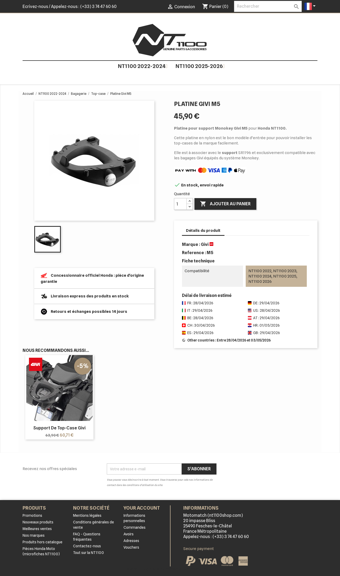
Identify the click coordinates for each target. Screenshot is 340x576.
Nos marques (34, 535)
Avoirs (129, 534)
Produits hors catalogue (42, 542)
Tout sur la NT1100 (88, 553)
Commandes (135, 527)
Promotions (32, 515)
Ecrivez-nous (35, 6)
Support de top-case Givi (59, 427)
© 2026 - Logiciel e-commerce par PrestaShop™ (170, 569)
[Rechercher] (268, 6)
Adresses (131, 541)
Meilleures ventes (37, 529)
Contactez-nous (87, 546)
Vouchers (131, 547)
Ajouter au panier (225, 203)
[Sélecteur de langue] (310, 6)
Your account (142, 508)
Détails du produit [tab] (203, 230)
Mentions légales (87, 515)
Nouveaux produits (38, 522)
